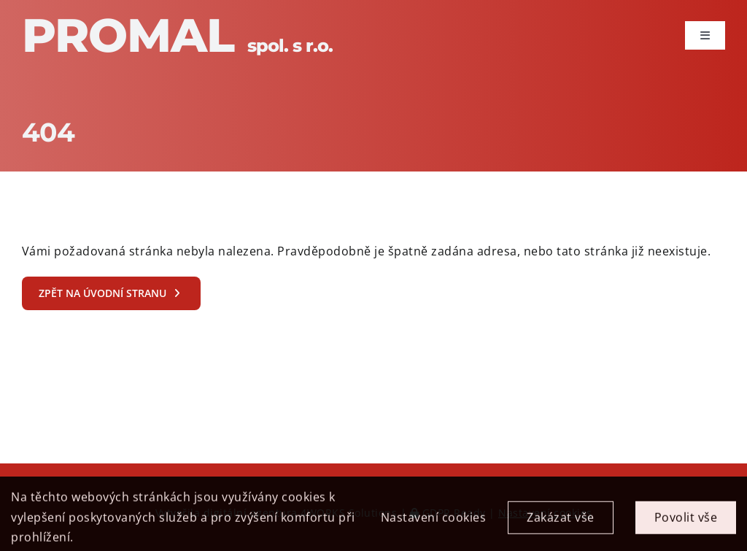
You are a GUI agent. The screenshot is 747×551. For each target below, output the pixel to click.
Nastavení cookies (434, 523)
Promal (177, 35)
